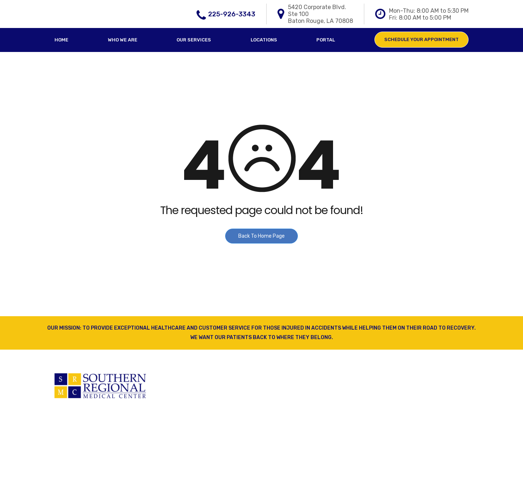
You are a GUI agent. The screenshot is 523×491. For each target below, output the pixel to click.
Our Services (194, 40)
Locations (264, 40)
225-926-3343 (231, 14)
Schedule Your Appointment (421, 39)
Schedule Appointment (302, 425)
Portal (325, 40)
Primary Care (183, 383)
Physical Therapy (188, 397)
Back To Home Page (261, 236)
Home (61, 40)
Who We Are (122, 40)
